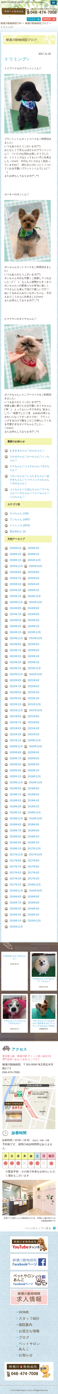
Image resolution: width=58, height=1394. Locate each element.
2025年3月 (16, 590)
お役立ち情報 (29, 1331)
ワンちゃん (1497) (20, 519)
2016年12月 (34, 884)
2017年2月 (34, 878)
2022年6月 (34, 686)
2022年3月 (16, 698)
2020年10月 (35, 746)
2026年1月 (16, 560)
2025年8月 (34, 572)
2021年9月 (16, 716)
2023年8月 (34, 644)
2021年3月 (16, 734)
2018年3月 (16, 842)
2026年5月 (16, 548)
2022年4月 (34, 692)
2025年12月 (34, 560)
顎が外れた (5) (18, 531)
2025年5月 (16, 584)
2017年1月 (16, 884)
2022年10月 (35, 674)
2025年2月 (34, 590)
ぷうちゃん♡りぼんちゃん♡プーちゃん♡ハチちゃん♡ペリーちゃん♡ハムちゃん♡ (29, 493)
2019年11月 (16, 782)
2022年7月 (16, 686)
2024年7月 (16, 614)
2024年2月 (34, 626)
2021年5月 (16, 728)
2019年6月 (34, 794)
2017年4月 (34, 872)
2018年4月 (34, 836)
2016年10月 (35, 890)
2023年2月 (34, 662)
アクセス (31, 19)
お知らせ (26, 1355)
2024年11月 (16, 602)
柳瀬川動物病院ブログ (36, 23)
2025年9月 (16, 572)
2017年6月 (34, 866)
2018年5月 (16, 836)
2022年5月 (16, 692)
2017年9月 (16, 860)
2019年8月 (34, 788)
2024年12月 (34, 596)
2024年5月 (16, 620)
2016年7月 (16, 902)
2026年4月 (34, 548)
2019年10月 (35, 782)
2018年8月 (34, 824)
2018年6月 (34, 830)
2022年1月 (16, 704)
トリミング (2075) (20, 525)
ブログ (24, 1337)
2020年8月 (34, 752)
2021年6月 (34, 722)
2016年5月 (16, 908)
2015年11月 (16, 926)
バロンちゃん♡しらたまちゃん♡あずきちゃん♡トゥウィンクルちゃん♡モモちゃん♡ (29, 480)
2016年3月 (16, 914)
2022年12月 (34, 668)
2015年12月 (34, 920)
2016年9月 (16, 896)
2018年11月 (16, 818)
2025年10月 (35, 566)
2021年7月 (16, 722)
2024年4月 (34, 620)
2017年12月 (34, 848)
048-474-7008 (11, 1072)
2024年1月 (16, 632)
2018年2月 (34, 842)
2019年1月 (16, 812)
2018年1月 (16, 848)
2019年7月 (16, 794)
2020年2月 (34, 770)
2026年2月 (34, 554)
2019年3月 (16, 806)
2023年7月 (16, 650)
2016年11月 (16, 890)
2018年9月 (16, 824)
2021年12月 (34, 704)
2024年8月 (34, 608)
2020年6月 (34, 758)
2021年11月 (16, 710)
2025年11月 (16, 566)
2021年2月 (34, 734)
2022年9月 (16, 680)
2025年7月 (16, 578)
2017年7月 (16, 866)
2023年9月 (16, 644)
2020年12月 (34, 740)
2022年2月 (34, 698)
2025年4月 (34, 584)
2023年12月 (34, 632)
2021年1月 (16, 740)
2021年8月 (34, 716)
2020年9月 (16, 752)
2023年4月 (34, 656)
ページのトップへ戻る (38, 1228)
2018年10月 (35, 818)
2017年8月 (34, 860)
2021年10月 (35, 710)
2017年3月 (16, 878)
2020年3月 (16, 770)
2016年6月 (34, 902)
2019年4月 (34, 800)
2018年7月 (16, 830)
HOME (24, 1312)
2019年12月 (34, 776)
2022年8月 (34, 680)
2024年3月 (16, 626)
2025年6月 (34, 578)
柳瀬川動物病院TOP (11, 23)
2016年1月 (16, 920)
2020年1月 (16, 776)
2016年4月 (34, 908)
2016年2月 (34, 914)
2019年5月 (16, 800)
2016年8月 (34, 896)
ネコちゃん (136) (19, 513)
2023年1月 (16, 668)
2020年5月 (16, 764)
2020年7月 (16, 758)
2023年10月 (35, 638)
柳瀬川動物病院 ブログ (32, 948)
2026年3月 (16, 554)
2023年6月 (34, 650)
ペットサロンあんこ (29, 1346)
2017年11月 (16, 854)
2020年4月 (34, 764)
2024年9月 (16, 608)
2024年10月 (35, 602)
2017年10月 (35, 854)
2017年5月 (16, 872)
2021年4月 (34, 728)
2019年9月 (16, 788)
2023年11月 (16, 638)
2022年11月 (16, 674)
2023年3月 (16, 662)
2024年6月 (34, 614)
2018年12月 (34, 812)
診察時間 (47, 19)
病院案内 (25, 1325)
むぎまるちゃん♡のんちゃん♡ (27, 450)
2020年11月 (16, 746)
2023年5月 (16, 656)
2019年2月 (34, 806)
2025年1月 (16, 596)
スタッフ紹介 (29, 1318)
